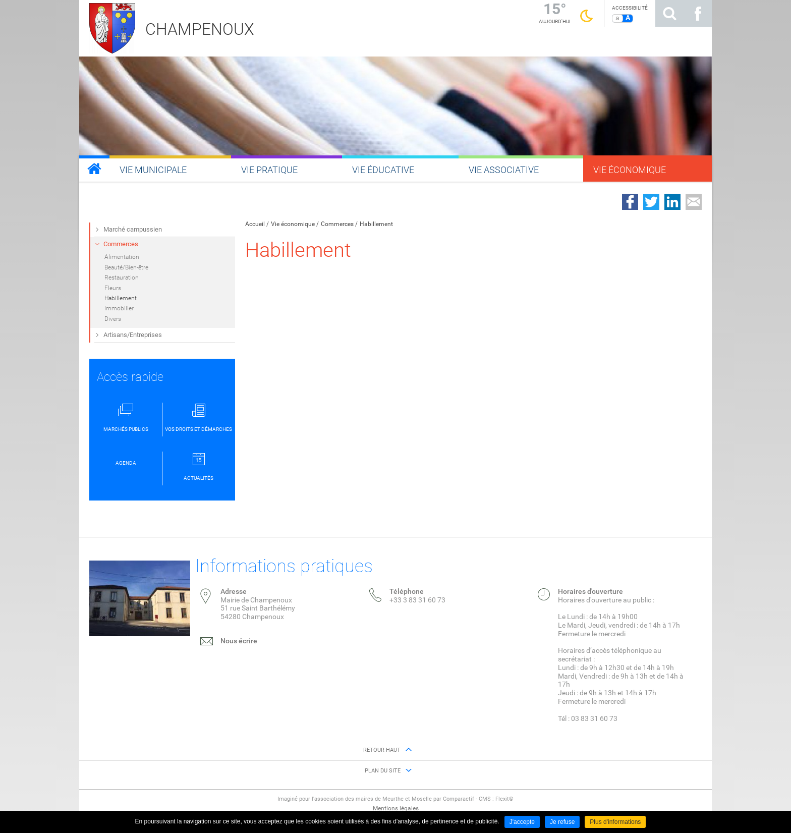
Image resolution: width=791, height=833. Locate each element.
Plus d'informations (615, 821)
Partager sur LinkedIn (672, 202)
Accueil (255, 224)
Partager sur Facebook (630, 202)
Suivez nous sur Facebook (698, 13)
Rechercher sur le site (669, 13)
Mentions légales (396, 808)
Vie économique (293, 224)
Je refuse (562, 821)
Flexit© (504, 799)
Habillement (376, 224)
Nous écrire (238, 641)
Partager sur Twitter (651, 202)
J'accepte (522, 821)
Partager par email (694, 202)
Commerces (337, 224)
